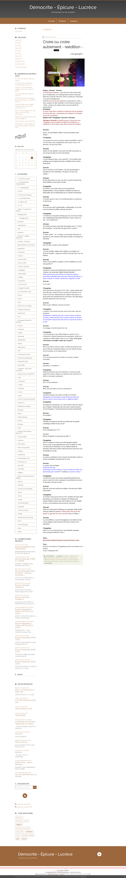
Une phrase (18, 94)
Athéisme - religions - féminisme (23, 237)
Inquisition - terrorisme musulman (24, 369)
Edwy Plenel (21, 313)
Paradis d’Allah (22, 437)
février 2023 (18, 59)
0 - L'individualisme (23, 188)
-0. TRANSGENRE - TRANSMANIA (22, 183)
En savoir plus (83, 876)
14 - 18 (20, 206)
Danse (20, 299)
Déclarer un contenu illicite (40, 874)
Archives (62, 21)
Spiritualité (21, 507)
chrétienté (58, 558)
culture (70, 558)
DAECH (20, 295)
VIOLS (19, 521)
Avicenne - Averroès (24, 241)
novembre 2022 (20, 64)
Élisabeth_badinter (28, 835)
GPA (19, 351)
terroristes (75, 561)
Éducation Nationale (24, 309)
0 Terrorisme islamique (25, 195)
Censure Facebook (23, 266)
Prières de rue (22, 462)
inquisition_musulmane (23, 828)
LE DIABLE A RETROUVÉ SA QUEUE (24, 611)
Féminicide (21, 336)
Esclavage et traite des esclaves (23, 321)
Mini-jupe (20, 410)
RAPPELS (18, 752)
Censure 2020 (22, 263)
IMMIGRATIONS (23, 361)
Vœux (19, 528)
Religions (20, 473)
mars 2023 (18, 56)
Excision (20, 326)
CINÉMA (20, 277)
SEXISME (20, 485)
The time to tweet (23, 510)
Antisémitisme (22, 225)
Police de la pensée (24, 447)
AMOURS (20, 222)
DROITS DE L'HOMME (25, 306)
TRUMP (20, 514)
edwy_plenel (19, 832)
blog (89, 874)
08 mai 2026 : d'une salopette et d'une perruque (24, 125)
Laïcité (20, 396)
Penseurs (21, 440)
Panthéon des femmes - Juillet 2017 (24, 432)
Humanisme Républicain (25, 358)
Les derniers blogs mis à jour (51, 872)
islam (17, 839)
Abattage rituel (22, 214)
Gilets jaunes (22, 347)
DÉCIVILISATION (21, 742)
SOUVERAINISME (23, 503)
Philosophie (21, 444)
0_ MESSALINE (22, 202)
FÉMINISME (21, 340)
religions (19, 824)
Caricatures (21, 252)
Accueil (51, 21)
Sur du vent (27, 85)
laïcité (24, 839)
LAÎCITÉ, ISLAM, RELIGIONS (26, 399)
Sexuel (20, 492)
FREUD (20, 344)
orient (45, 561)
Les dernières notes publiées (63, 872)
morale (65, 559)
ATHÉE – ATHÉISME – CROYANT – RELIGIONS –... (25, 573)
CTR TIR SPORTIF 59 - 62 (24, 107)
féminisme (19, 817)
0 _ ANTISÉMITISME (24, 198)
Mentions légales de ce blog (52, 874)
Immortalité (21, 365)
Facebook (21, 329)
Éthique (75, 558)
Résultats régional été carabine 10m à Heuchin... (24, 105)
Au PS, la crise (19, 79)
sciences (56, 561)
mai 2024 (18, 45)
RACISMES (21, 469)
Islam (19, 378)
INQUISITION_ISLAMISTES (26, 374)
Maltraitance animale (24, 406)
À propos (73, 21)
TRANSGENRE (20, 549)
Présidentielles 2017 (24, 458)
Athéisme (20, 232)
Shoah (20, 496)
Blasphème (21, 248)
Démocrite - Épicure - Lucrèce (63, 7)
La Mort (20, 385)
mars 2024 (18, 48)
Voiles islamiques (23, 524)
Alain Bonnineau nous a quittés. (25, 98)
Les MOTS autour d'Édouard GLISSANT (24, 84)
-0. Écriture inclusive (24, 179)
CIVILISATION (22, 284)
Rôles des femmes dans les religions (25, 477)
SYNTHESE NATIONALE (22, 113)
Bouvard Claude (21, 559)
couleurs (64, 558)
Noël (19, 428)
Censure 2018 (22, 259)
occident (75, 559)
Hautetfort (66, 870)
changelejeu (51, 558)
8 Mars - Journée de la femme (23, 210)
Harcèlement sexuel (24, 354)
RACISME (21, 465)
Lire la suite (18, 31)
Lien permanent (49, 556)
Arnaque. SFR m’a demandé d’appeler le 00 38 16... (23, 88)
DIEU (19, 302)
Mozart (20, 421)
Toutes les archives (21, 67)
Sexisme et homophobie (25, 489)
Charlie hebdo (22, 274)
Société (20, 499)
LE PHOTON (31, 121)
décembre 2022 (20, 61)
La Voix (20, 392)
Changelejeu (21, 270)
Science (20, 482)
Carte (20, 675)
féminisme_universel (22, 821)
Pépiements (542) (20, 117)
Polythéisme (21, 455)
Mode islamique (22, 417)
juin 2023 (18, 51)
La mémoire (21, 381)
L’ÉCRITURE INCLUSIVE (23, 709)
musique (70, 559)
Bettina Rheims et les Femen (26, 245)
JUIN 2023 (18, 734)
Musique (20, 424)
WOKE (20, 532)
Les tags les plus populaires (75, 872)
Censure (20, 256)
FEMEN (20, 333)
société (61, 561)
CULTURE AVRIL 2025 (24, 292)
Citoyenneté (21, 281)
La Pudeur (21, 388)
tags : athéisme (67, 561)
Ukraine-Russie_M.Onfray (25, 517)
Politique (20, 451)
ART (19, 229)
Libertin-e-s (21, 403)
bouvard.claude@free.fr (23, 547)
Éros (19, 317)
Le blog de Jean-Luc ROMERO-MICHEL (25, 101)
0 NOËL (20, 191)
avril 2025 (18, 43)
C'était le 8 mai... (20, 121)
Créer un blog (60, 870)
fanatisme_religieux (49, 559)
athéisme (29, 832)
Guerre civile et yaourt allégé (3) (25, 118)
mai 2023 (18, 53)
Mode (19, 413)
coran (18, 835)
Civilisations (19, 587)
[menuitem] (51, 21)
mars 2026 (18, 40)
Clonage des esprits (24, 288)
